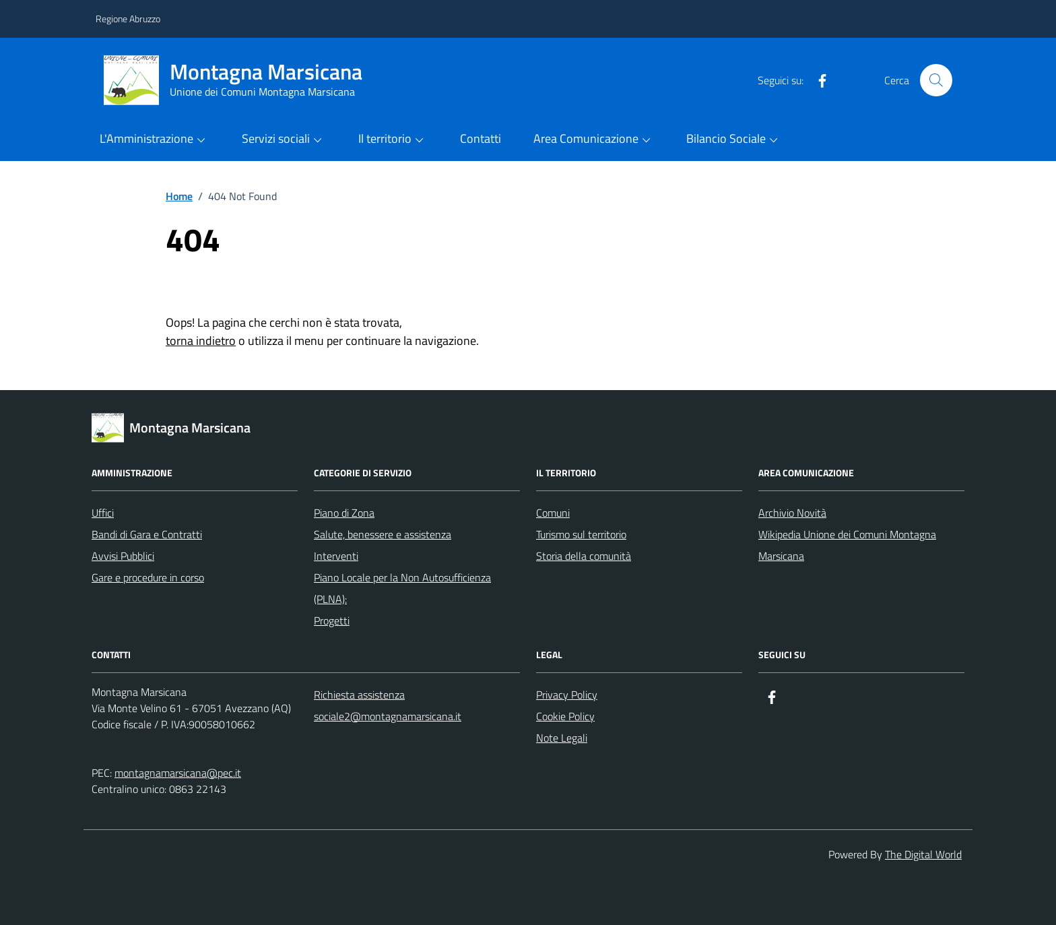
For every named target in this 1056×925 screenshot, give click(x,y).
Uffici (103, 513)
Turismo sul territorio (581, 534)
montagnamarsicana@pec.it (177, 773)
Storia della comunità (583, 556)
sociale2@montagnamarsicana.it (387, 716)
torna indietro (201, 340)
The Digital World (923, 854)
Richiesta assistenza (359, 695)
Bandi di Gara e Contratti (147, 534)
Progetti (332, 620)
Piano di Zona (344, 513)
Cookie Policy (565, 716)
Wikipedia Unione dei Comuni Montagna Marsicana (847, 545)
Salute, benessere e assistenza (382, 534)
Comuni (553, 513)
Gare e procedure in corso (148, 577)
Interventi (336, 556)
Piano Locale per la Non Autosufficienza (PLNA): (402, 588)
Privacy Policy (566, 695)
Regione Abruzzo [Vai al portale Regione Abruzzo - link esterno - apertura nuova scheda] (128, 18)
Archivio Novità (792, 513)
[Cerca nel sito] (936, 80)
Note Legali (561, 738)
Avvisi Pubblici (123, 556)
